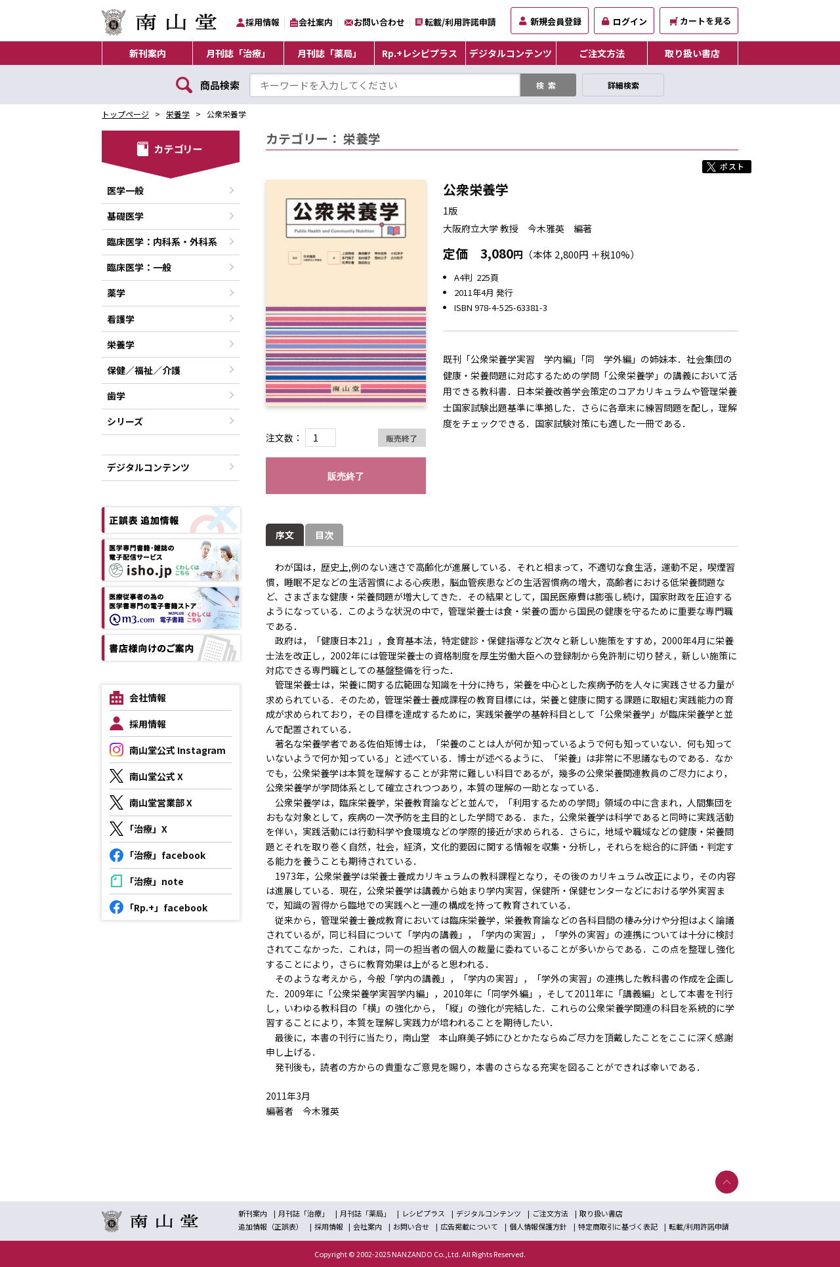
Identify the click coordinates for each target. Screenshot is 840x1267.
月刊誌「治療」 (238, 53)
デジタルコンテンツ (510, 53)
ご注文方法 (602, 53)
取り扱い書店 (692, 53)
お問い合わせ (379, 22)
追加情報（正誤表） (270, 1226)
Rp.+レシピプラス (419, 53)
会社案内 (316, 22)
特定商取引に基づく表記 (618, 1226)
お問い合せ (411, 1226)
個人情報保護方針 (538, 1226)
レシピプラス (423, 1213)
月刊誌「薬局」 (329, 53)
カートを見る (700, 20)
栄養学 (178, 113)
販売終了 (345, 476)
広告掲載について (469, 1226)
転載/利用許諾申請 (460, 22)
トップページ (125, 113)
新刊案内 (147, 53)
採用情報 (262, 22)
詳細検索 (623, 85)
